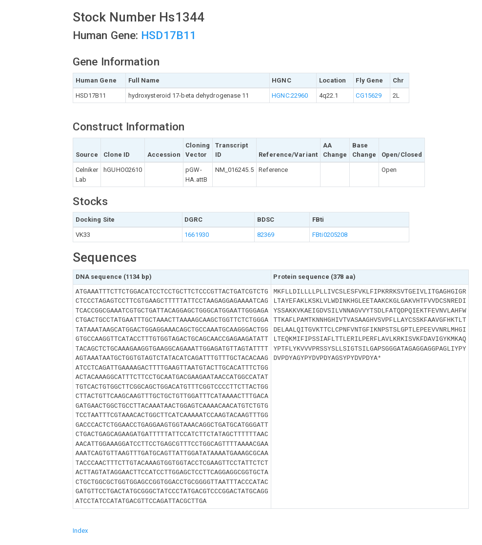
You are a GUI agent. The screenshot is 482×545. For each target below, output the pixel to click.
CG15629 (369, 95)
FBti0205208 (329, 234)
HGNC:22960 (290, 95)
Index (80, 530)
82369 (266, 234)
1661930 (196, 234)
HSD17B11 (168, 35)
